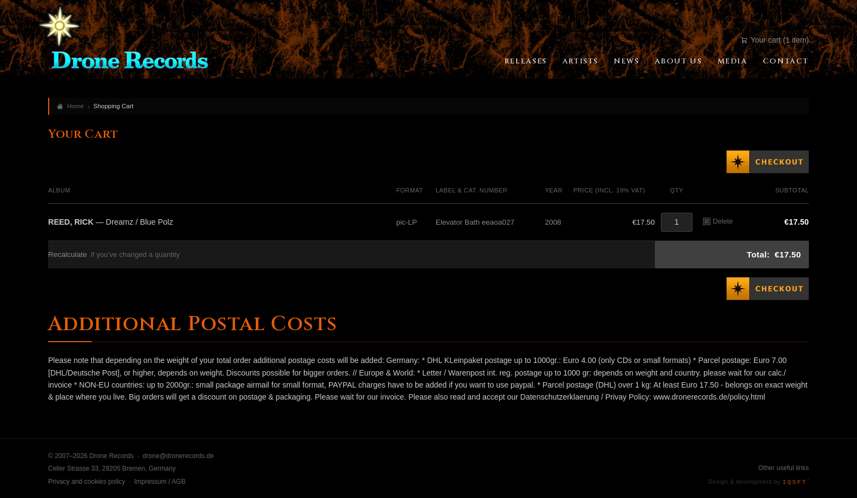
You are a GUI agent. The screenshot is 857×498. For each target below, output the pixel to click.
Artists (580, 61)
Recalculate (67, 254)
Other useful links (783, 468)
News (626, 61)
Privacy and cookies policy (86, 481)
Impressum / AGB (159, 481)
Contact (786, 61)
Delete (718, 221)
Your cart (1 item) (775, 40)
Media (733, 61)
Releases (525, 61)
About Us (678, 61)
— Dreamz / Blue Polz (110, 222)
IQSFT (795, 481)
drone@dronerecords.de (178, 456)
